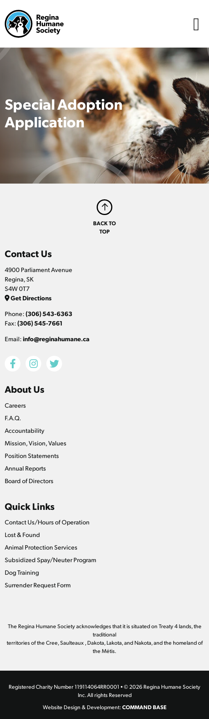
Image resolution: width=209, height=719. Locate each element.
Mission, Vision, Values (35, 443)
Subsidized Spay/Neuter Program (50, 559)
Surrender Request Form (38, 585)
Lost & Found (22, 534)
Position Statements (32, 455)
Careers (15, 405)
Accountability (24, 430)
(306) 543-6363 (49, 313)
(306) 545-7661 (39, 323)
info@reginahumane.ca (56, 339)
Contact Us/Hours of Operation (47, 522)
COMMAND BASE (144, 706)
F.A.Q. (13, 418)
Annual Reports (25, 468)
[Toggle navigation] (196, 24)
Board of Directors (29, 480)
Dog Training (22, 572)
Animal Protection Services (41, 547)
